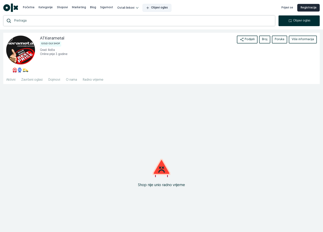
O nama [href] (71, 80)
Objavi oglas (157, 7)
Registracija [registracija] (308, 7)
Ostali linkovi (127, 7)
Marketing (79, 7)
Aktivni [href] (10, 80)
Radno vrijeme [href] (93, 80)
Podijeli (247, 39)
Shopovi (62, 7)
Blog (93, 7)
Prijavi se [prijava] (287, 7)
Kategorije (46, 7)
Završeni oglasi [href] (32, 80)
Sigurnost (106, 7)
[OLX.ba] (10, 7)
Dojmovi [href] (54, 80)
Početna (28, 7)
